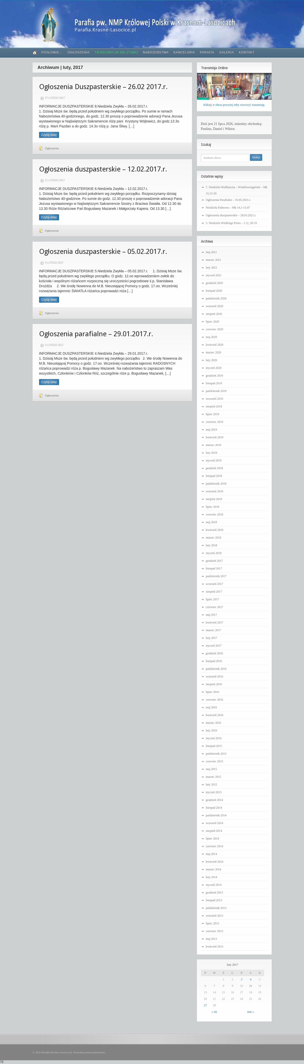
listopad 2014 (214, 807)
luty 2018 (211, 545)
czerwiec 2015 (214, 761)
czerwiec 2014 (214, 846)
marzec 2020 (213, 352)
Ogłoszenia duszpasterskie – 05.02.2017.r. (103, 251)
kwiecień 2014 (214, 861)
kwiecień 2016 (214, 715)
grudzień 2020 (214, 283)
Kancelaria (184, 52)
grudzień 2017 (214, 560)
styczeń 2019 (214, 460)
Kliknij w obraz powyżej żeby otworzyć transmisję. (234, 105)
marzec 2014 (213, 869)
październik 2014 (216, 815)
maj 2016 (211, 707)
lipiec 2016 (212, 692)
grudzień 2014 (214, 800)
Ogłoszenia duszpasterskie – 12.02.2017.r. (103, 169)
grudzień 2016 (214, 653)
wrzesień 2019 (214, 398)
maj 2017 (211, 614)
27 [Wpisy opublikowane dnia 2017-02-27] (205, 1005)
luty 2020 (211, 360)
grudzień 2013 (214, 892)
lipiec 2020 (212, 321)
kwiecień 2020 (214, 344)
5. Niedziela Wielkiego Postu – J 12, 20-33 (231, 223)
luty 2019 (211, 452)
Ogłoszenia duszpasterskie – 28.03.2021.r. (231, 215)
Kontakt (247, 52)
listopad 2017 (214, 568)
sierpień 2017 (214, 591)
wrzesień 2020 (214, 306)
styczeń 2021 (214, 275)
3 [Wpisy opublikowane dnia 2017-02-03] (241, 979)
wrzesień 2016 (214, 676)
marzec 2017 (213, 630)
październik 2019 (216, 391)
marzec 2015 (213, 777)
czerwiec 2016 (214, 699)
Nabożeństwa (156, 52)
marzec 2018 (213, 537)
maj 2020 (211, 337)
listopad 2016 (214, 661)
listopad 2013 (214, 900)
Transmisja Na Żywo (116, 53)
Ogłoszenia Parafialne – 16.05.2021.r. (228, 200)
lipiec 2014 (212, 838)
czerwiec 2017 (214, 607)
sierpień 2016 (214, 684)
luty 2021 (211, 267)
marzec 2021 (213, 260)
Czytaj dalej (49, 135)
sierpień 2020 (214, 314)
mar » (250, 1011)
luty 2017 (211, 638)
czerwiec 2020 (214, 329)
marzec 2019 (213, 445)
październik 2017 (216, 576)
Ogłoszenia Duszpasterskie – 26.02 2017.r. (103, 87)
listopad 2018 (214, 476)
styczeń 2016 (214, 738)
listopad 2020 (214, 290)
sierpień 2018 (214, 499)
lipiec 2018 (212, 506)
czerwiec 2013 (214, 931)
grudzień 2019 (214, 375)
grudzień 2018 (214, 468)
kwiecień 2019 (214, 437)
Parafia (207, 52)
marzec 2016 (213, 723)
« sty (214, 1011)
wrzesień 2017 (214, 584)
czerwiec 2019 (214, 422)
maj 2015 (211, 769)
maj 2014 (211, 854)
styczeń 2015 (214, 792)
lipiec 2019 (212, 414)
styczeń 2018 (214, 553)
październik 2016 (216, 669)
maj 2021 (211, 252)
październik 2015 (216, 753)
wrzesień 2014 (214, 823)
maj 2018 (211, 522)
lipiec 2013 (212, 923)
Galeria (226, 52)
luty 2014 (211, 877)
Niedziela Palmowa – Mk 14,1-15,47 (228, 207)
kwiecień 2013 (214, 946)
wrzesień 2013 (214, 915)
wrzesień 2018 (214, 491)
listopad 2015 (214, 746)
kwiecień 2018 (214, 530)
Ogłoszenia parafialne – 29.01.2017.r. (96, 334)
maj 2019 (211, 429)
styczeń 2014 (214, 885)
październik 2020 (216, 298)
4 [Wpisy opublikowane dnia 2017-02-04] (250, 979)
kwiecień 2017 (214, 622)
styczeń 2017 (214, 645)
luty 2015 (211, 784)
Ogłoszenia (79, 52)
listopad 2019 (214, 383)
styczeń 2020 (214, 368)
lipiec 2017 (212, 599)
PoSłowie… (52, 52)
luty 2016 (211, 730)
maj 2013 (211, 939)
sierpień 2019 (214, 406)
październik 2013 (216, 908)
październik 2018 (216, 483)
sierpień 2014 (214, 831)
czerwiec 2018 (214, 514)
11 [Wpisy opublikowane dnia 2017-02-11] (250, 986)
